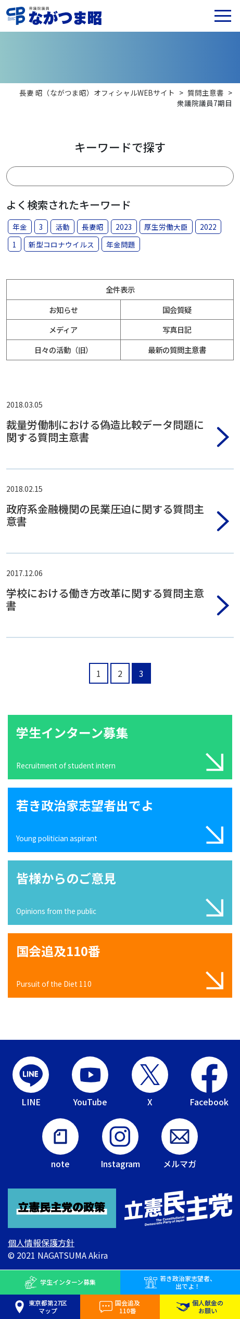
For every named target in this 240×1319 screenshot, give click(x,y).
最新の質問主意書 (177, 349)
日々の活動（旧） (63, 349)
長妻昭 (93, 226)
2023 (124, 226)
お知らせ (63, 309)
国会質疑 (177, 309)
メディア (63, 329)
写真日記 (177, 329)
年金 (19, 226)
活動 (62, 226)
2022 (208, 226)
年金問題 (120, 244)
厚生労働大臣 (166, 226)
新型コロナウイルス (61, 244)
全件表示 (120, 289)
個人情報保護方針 (41, 1242)
